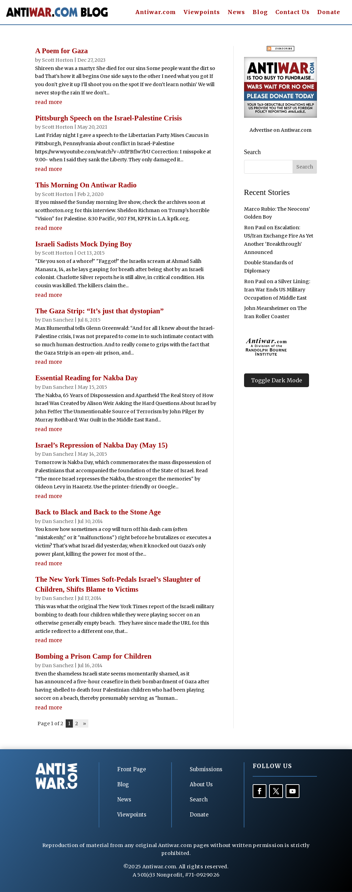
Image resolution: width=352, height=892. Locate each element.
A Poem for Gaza (61, 51)
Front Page (131, 769)
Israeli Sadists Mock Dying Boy (83, 244)
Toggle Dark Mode (276, 380)
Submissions (206, 769)
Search (199, 799)
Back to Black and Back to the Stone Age (98, 512)
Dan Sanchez (58, 320)
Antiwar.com (155, 12)
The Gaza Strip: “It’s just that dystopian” (99, 311)
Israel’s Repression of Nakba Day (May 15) (101, 445)
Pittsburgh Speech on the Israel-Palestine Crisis (108, 118)
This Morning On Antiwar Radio (85, 185)
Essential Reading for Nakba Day (86, 378)
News (236, 12)
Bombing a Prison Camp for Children (93, 656)
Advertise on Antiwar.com (280, 130)
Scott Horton (57, 60)
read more (48, 102)
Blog (260, 12)
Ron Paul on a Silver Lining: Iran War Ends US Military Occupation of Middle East (277, 289)
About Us (201, 784)
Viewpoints (202, 12)
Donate (328, 12)
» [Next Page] (84, 723)
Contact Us (292, 12)
